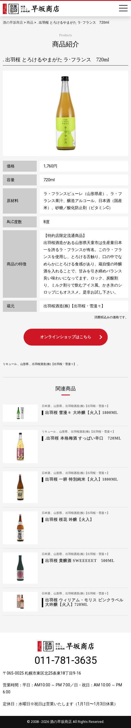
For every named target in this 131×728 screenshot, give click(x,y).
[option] (65, 113)
